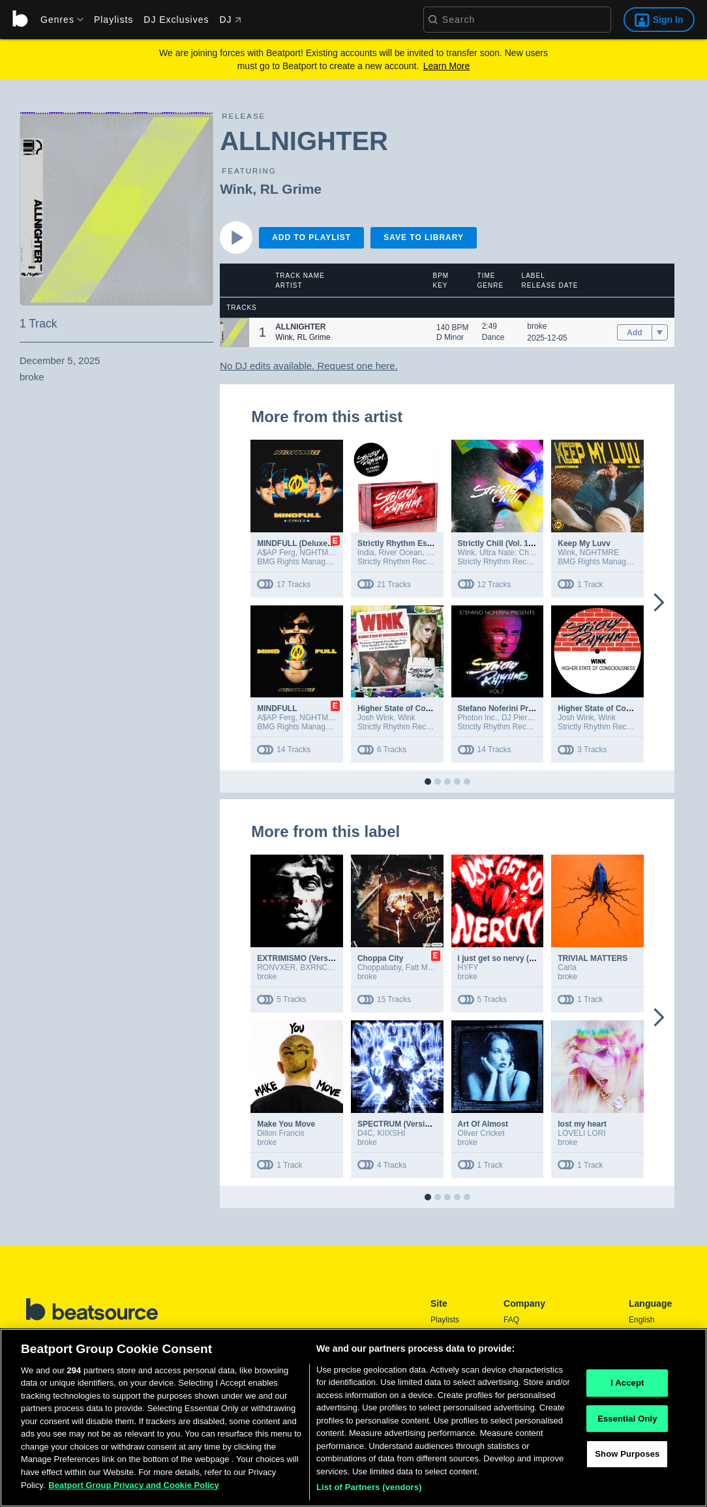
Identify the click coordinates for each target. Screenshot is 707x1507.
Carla (567, 967)
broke (537, 326)
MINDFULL (277, 708)
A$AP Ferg (276, 552)
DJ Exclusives (176, 19)
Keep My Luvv (584, 543)
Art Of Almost (483, 1124)
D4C (365, 1133)
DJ (230, 19)
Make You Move (286, 1124)
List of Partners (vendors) (369, 1491)
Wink (236, 188)
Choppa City (380, 958)
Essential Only (627, 1422)
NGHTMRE (319, 552)
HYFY (468, 967)
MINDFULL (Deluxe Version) (308, 543)
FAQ (511, 1319)
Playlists (113, 19)
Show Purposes (627, 1458)
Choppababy (379, 967)
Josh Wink (375, 717)
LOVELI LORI (581, 1133)
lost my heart (582, 1124)
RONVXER (276, 967)
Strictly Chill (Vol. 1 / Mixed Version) (524, 543)
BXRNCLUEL (323, 967)
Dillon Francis (281, 1133)
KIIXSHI (392, 1133)
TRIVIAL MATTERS (592, 958)
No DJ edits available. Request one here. (309, 365)
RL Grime (291, 188)
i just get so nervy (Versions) (511, 958)
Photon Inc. (478, 717)
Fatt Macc (423, 967)
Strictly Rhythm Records (399, 561)
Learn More (446, 66)
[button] (234, 332)
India (365, 552)
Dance (493, 337)
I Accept (627, 1386)
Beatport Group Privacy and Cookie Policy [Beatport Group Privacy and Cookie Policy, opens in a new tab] (133, 1488)
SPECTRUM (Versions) (399, 1124)
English (641, 1319)
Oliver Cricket (481, 1133)
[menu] (57, 19)
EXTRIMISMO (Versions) (301, 958)
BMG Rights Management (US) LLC (319, 561)
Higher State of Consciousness (615, 708)
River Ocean (401, 552)
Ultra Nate (497, 552)
